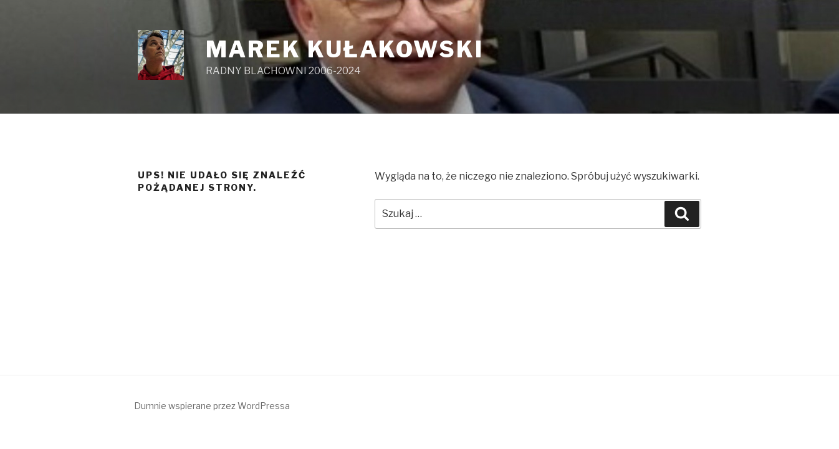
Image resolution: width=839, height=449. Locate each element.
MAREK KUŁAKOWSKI (345, 49)
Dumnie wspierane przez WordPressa (212, 405)
